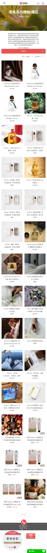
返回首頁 (23, 514)
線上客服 (31, 551)
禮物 (22, 48)
